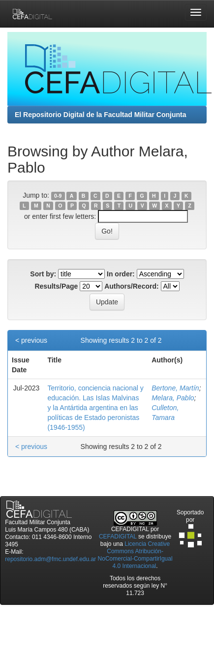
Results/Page (56, 286)
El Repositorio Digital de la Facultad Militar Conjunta (100, 115)
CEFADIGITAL (118, 536)
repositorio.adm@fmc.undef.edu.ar (50, 559)
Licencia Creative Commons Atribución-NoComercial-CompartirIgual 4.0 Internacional (135, 554)
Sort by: (43, 274)
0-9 (57, 196)
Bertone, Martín (175, 388)
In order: (121, 274)
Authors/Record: (131, 286)
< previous (31, 340)
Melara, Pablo (173, 398)
